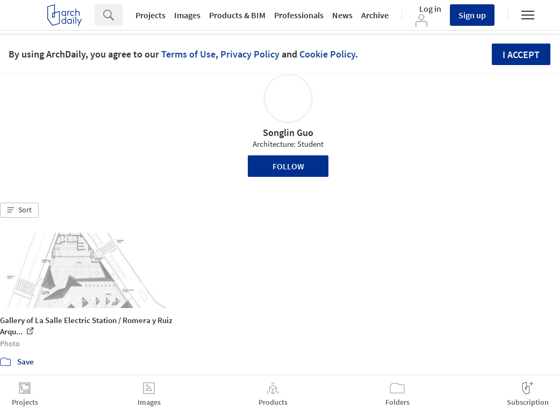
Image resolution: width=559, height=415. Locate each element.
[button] (19, 210)
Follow (288, 166)
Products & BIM (237, 15)
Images (187, 15)
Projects (150, 15)
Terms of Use (188, 54)
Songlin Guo (288, 132)
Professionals (299, 15)
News (342, 15)
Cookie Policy (327, 54)
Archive (375, 15)
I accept (521, 54)
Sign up (472, 15)
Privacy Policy (250, 54)
